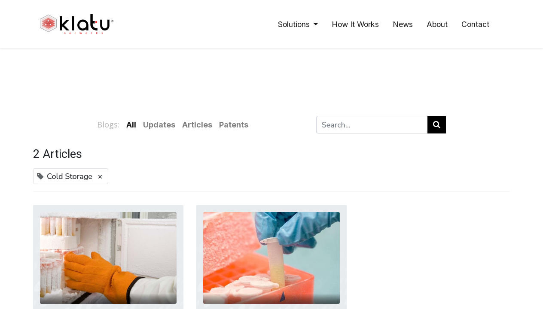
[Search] (436, 124)
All (131, 124)
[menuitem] (355, 24)
